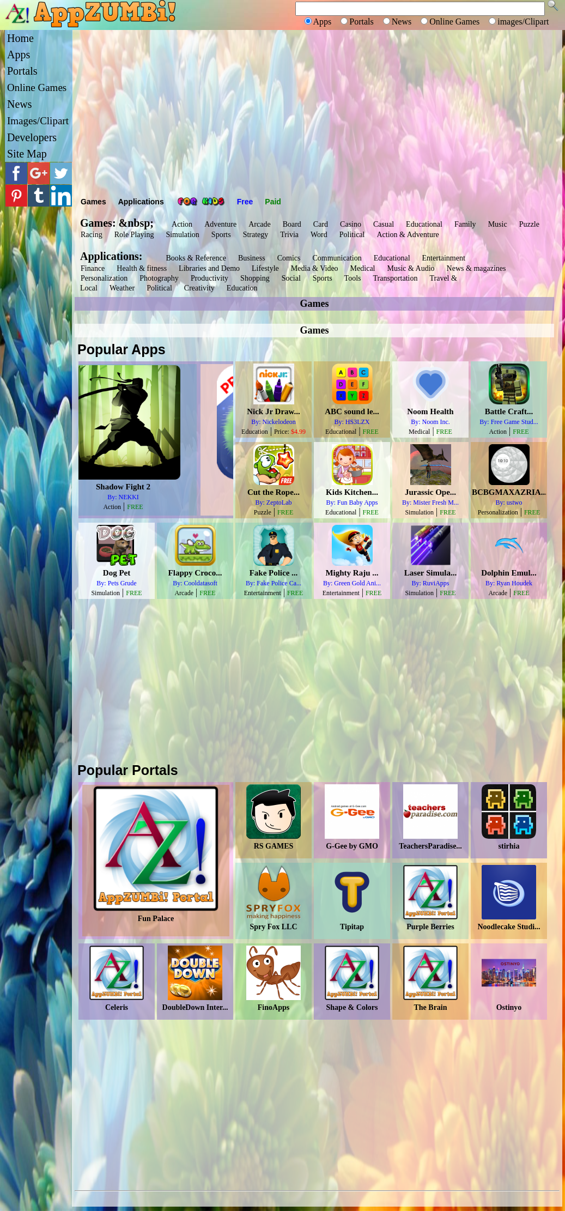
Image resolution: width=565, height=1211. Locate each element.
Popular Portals (127, 770)
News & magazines (476, 268)
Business (251, 258)
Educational (424, 224)
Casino (350, 224)
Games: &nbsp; (117, 223)
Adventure (220, 224)
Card (320, 224)
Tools (352, 278)
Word (319, 235)
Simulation (182, 235)
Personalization (104, 278)
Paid (273, 201)
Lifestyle (265, 268)
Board (292, 224)
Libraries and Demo (209, 268)
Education (242, 288)
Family (465, 224)
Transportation (395, 278)
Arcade (259, 224)
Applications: (114, 256)
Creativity (199, 288)
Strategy (256, 235)
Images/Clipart (38, 120)
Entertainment (443, 258)
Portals (22, 71)
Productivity (209, 278)
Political (352, 235)
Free (245, 201)
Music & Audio (410, 268)
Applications (141, 201)
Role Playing (134, 235)
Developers (32, 137)
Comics (289, 258)
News (19, 104)
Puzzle (529, 224)
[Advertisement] (317, 111)
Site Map (27, 154)
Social (291, 278)
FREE (167, 507)
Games (93, 201)
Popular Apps (121, 349)
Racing (91, 235)
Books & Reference (196, 258)
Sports (221, 235)
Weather (122, 288)
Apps (18, 54)
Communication (336, 258)
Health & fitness (142, 268)
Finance (93, 268)
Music (497, 224)
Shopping (255, 278)
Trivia (289, 235)
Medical (362, 268)
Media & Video (314, 268)
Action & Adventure (407, 235)
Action (182, 224)
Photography (159, 278)
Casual (383, 224)
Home (20, 38)
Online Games (36, 87)
